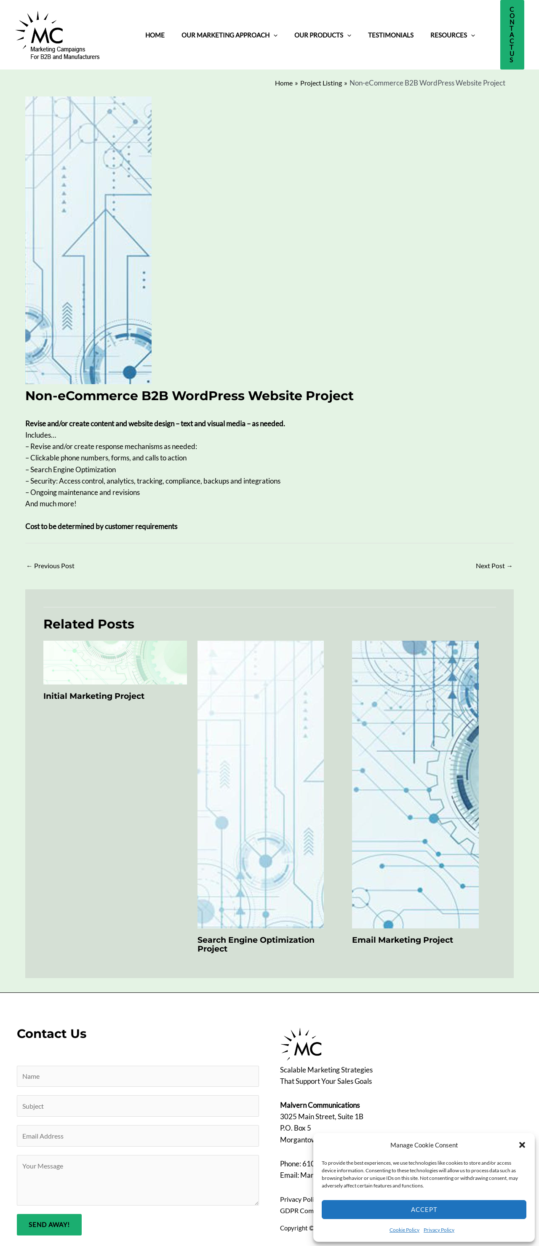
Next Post (494, 560)
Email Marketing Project (406, 935)
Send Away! (49, 1224)
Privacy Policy (439, 1230)
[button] (522, 1145)
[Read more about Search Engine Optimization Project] (260, 779)
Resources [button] (414, 32)
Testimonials (361, 32)
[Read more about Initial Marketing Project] (115, 656)
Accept (424, 1209)
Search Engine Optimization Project (260, 939)
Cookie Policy (404, 1230)
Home (150, 32)
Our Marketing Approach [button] (217, 32)
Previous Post (51, 560)
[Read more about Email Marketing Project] (415, 779)
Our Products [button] (301, 32)
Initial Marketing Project (97, 691)
